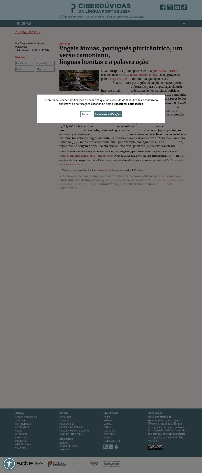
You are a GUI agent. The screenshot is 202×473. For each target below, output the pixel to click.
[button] (9, 463)
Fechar (85, 114)
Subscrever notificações (108, 114)
